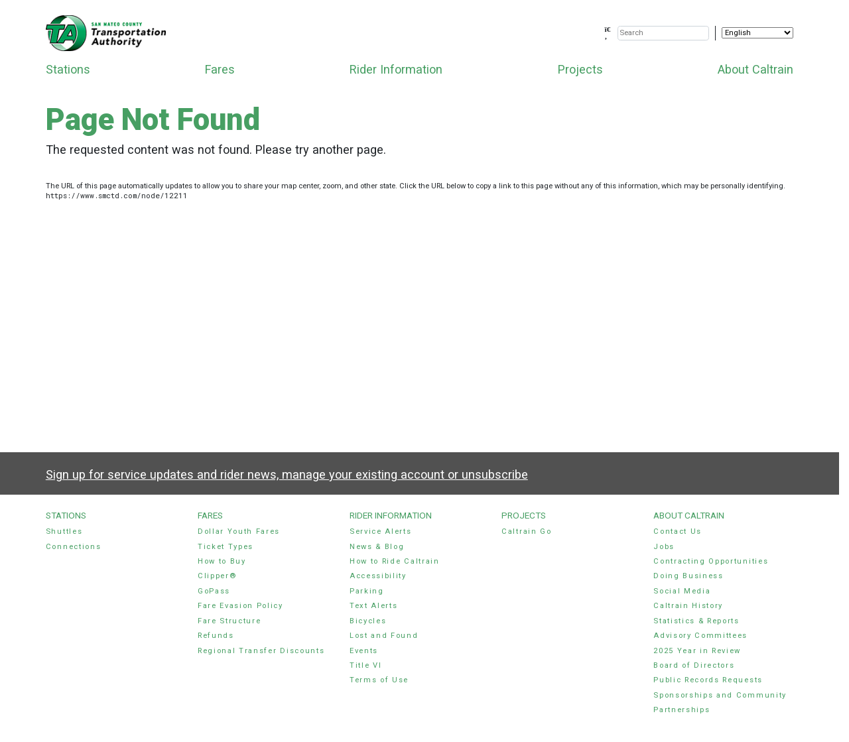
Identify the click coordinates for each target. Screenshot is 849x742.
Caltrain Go (526, 531)
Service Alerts (381, 531)
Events (364, 651)
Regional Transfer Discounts (261, 651)
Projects (580, 69)
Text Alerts (374, 605)
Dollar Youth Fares (239, 531)
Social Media (681, 591)
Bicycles (368, 621)
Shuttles (64, 531)
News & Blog (377, 546)
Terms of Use (379, 680)
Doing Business (688, 576)
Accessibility (378, 576)
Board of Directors (693, 665)
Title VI (365, 665)
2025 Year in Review (697, 651)
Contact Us (677, 531)
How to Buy (222, 561)
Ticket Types (225, 546)
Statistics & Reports (696, 621)
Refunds (216, 635)
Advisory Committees (700, 635)
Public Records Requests (708, 680)
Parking (367, 591)
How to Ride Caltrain (395, 561)
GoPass (214, 591)
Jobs (664, 546)
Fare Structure (229, 621)
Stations (68, 69)
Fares (220, 69)
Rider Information (396, 69)
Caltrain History (688, 605)
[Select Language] (757, 32)
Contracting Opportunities (710, 561)
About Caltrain (755, 69)
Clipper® (217, 576)
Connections (73, 546)
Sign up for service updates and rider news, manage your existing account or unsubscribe (287, 474)
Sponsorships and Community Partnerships (720, 702)
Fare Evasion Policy (240, 605)
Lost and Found (384, 635)
